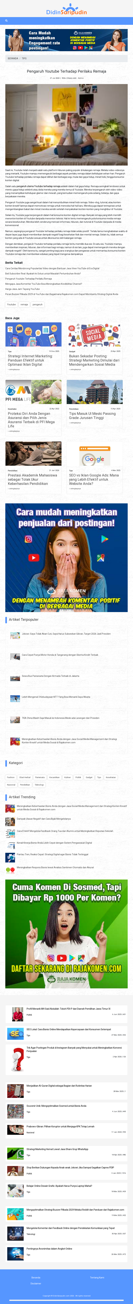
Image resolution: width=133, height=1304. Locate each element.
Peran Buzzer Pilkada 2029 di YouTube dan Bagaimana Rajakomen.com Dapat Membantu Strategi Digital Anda (61, 294)
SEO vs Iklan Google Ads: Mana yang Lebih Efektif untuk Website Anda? (94, 479)
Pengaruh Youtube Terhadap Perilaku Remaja (28, 278)
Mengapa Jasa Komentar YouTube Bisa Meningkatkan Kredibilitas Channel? (43, 284)
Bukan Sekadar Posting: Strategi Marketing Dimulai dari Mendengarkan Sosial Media (94, 360)
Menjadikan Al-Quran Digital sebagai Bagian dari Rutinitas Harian (59, 1086)
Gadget (72, 352)
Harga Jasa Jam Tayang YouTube (22, 289)
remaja (24, 304)
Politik (78, 777)
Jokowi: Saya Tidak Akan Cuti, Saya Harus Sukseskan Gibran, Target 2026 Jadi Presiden (66, 634)
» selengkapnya (14, 369)
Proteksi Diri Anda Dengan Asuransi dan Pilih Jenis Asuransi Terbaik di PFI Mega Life (31, 420)
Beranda (36, 1277)
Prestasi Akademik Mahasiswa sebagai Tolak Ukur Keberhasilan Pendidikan (32, 479)
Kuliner (67, 777)
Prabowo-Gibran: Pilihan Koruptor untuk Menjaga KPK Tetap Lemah (60, 1126)
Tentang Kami (97, 1277)
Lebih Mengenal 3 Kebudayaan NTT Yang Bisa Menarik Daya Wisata (56, 697)
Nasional (11, 785)
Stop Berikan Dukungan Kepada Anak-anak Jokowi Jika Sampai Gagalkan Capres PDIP (70, 1167)
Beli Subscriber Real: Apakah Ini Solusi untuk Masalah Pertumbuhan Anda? (43, 273)
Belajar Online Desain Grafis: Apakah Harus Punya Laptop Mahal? (59, 1186)
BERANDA (13, 58)
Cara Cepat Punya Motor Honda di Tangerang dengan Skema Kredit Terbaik (60, 655)
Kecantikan (54, 777)
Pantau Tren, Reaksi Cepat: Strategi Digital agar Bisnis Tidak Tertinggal (52, 854)
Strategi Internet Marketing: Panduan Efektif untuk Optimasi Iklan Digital (30, 360)
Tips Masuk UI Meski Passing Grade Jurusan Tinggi (92, 416)
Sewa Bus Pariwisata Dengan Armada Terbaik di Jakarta (50, 676)
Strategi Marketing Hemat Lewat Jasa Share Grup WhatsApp (57, 1149)
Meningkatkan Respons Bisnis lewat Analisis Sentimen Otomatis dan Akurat (55, 867)
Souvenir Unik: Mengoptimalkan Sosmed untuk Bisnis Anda (56, 1106)
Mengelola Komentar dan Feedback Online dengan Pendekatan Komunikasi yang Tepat (71, 1228)
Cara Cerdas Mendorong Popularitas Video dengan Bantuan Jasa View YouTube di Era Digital (52, 268)
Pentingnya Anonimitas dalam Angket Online (49, 1248)
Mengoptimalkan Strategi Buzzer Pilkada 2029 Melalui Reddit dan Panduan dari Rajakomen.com (75, 1210)
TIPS (24, 58)
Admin (81, 78)
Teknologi (39, 785)
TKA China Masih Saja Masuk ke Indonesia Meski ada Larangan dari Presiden (60, 718)
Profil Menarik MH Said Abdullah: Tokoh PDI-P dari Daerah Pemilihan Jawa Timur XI (68, 1009)
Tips (9, 352)
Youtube (11, 304)
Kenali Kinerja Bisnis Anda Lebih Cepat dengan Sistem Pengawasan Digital (54, 843)
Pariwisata (40, 777)
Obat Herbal (24, 777)
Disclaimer (36, 1283)
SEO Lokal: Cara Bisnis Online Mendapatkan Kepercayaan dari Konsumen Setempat (69, 1029)
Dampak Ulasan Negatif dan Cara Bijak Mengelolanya (44, 819)
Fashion (10, 777)
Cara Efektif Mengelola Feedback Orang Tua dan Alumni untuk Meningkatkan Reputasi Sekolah (65, 831)
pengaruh (38, 304)
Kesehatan (12, 409)
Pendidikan (74, 409)
